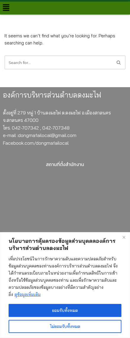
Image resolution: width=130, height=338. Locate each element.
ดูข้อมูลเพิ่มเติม (28, 294)
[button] (6, 7)
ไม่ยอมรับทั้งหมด (65, 326)
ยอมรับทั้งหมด (65, 310)
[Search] (119, 62)
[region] (65, 285)
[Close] (123, 237)
